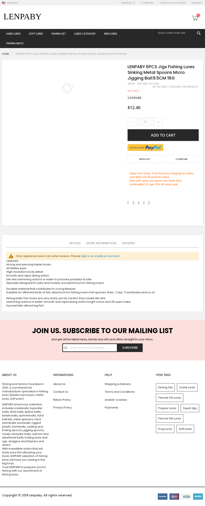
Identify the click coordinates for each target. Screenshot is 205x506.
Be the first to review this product (176, 87)
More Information (101, 243)
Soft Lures (185, 429)
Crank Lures (187, 387)
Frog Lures (165, 429)
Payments (111, 407)
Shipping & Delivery (118, 384)
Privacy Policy (62, 407)
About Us (59, 384)
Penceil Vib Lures (169, 398)
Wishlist (128, 2)
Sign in (85, 256)
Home (5, 54)
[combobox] (179, 33)
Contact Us (60, 392)
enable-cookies (116, 400)
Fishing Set (165, 387)
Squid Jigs (190, 408)
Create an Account (173, 2)
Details (75, 243)
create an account (106, 256)
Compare (147, 2)
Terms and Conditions (120, 392)
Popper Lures (167, 408)
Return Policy (62, 400)
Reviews (128, 243)
